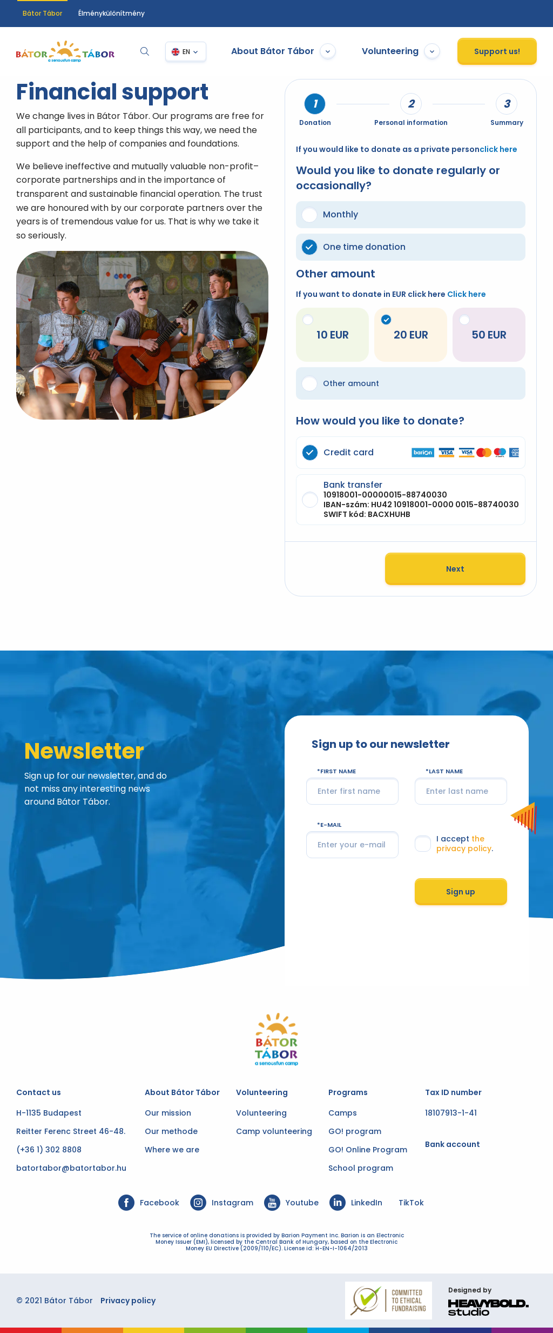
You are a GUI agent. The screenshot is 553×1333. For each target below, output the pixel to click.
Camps (342, 1113)
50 (471, 328)
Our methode (171, 1131)
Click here (466, 294)
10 (314, 328)
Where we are (172, 1150)
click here (498, 149)
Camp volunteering (274, 1131)
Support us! (496, 51)
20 (393, 328)
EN (185, 51)
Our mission (168, 1113)
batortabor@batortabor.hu (72, 1168)
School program (360, 1168)
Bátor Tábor (42, 13)
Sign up (460, 901)
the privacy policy (463, 853)
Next (454, 578)
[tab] (315, 104)
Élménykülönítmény (111, 13)
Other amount (340, 383)
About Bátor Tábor (282, 51)
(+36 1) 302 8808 (50, 1149)
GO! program (354, 1131)
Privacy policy (129, 1300)
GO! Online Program (367, 1150)
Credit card (409, 453)
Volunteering (400, 51)
